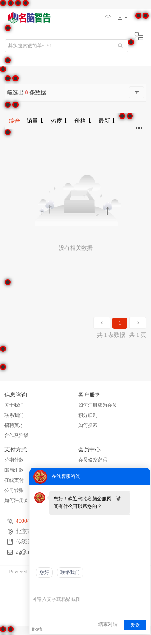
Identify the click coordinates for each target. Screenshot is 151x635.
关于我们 (14, 405)
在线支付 (14, 480)
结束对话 (108, 624)
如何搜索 (87, 425)
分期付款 (14, 460)
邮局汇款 (14, 470)
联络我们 (70, 572)
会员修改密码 (92, 460)
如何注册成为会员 (97, 405)
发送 (135, 625)
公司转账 (14, 490)
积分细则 (87, 415)
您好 (44, 572)
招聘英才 (14, 425)
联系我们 (14, 415)
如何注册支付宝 (21, 500)
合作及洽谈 (16, 435)
